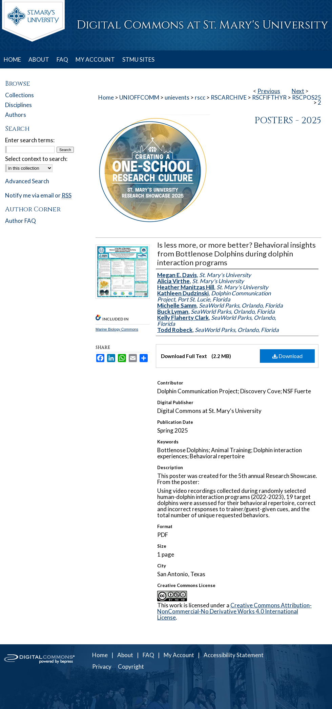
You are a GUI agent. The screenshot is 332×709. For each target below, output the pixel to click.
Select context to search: (36, 158)
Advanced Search (27, 181)
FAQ (148, 655)
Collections (19, 95)
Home (106, 97)
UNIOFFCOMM (139, 97)
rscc (200, 97)
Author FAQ (20, 220)
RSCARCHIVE (229, 97)
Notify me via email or (38, 195)
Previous (268, 91)
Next (298, 91)
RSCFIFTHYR (269, 97)
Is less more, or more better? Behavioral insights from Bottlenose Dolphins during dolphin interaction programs (236, 253)
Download (287, 356)
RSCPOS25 (306, 97)
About (125, 655)
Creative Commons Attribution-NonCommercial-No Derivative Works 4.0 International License (234, 611)
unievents (177, 97)
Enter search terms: (30, 140)
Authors (15, 114)
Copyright (131, 666)
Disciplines (18, 104)
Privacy (101, 666)
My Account (179, 655)
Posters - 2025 (287, 120)
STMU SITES (138, 59)
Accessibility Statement (234, 655)
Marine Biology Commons (117, 329)
